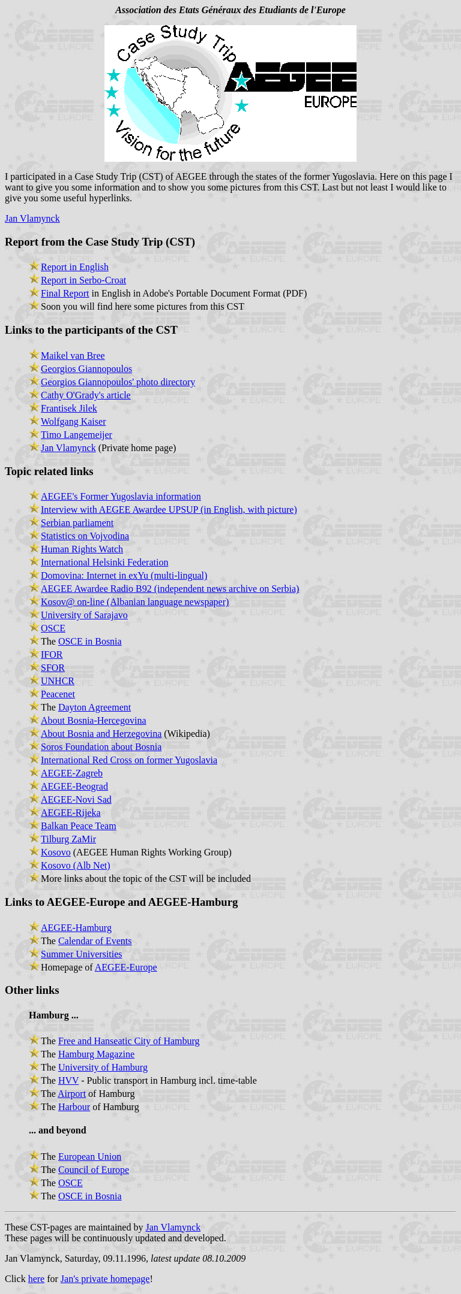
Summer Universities (81, 954)
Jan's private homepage (105, 1279)
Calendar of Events (95, 941)
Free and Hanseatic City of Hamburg (129, 1041)
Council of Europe (93, 1170)
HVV (68, 1080)
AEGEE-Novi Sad (76, 799)
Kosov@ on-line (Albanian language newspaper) (135, 602)
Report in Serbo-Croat (83, 280)
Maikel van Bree (73, 355)
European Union (89, 1156)
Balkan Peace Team (78, 826)
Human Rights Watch (82, 549)
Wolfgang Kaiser (73, 421)
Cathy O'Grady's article (86, 395)
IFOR (51, 654)
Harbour (74, 1107)
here (36, 1279)
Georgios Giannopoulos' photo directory (118, 382)
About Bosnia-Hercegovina (93, 720)
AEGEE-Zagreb (72, 773)
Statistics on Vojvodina (85, 536)
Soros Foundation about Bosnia (101, 747)
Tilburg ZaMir (68, 839)
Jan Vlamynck (32, 218)
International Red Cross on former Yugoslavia (129, 760)
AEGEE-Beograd (74, 786)
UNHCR (57, 681)
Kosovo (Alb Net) (75, 865)
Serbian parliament (77, 523)
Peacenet (58, 694)
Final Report (65, 293)
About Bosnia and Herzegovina (101, 733)
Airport (72, 1094)
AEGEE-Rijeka (71, 813)
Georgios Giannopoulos (86, 369)
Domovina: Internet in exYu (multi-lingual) (124, 575)
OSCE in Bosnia (90, 641)
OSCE (53, 628)
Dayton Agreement (94, 707)
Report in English (75, 267)
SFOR (53, 668)
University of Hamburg (103, 1067)
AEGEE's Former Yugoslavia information (121, 496)
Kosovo (56, 852)
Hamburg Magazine (96, 1054)
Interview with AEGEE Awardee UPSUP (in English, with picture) (169, 509)
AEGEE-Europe (126, 967)
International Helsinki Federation (104, 562)
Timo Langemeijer (76, 435)
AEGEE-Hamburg (76, 928)
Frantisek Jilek (69, 408)
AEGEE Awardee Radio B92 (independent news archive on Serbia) (170, 588)
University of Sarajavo (84, 615)
